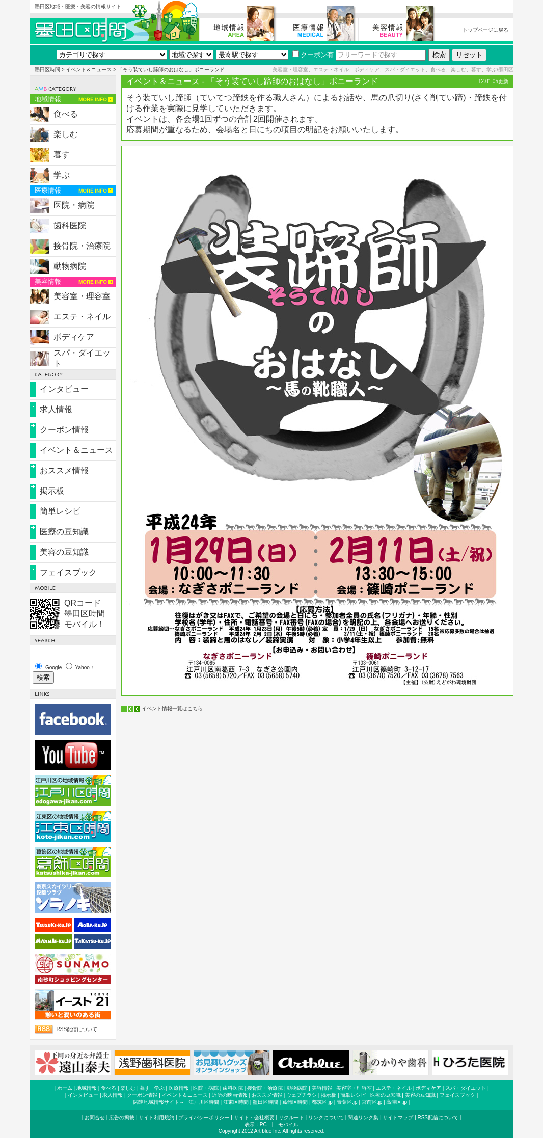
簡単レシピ (60, 511)
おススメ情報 (64, 470)
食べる (65, 114)
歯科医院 (69, 225)
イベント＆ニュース (89, 69)
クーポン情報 (64, 429)
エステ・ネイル (82, 316)
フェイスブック (68, 572)
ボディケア (73, 337)
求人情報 (56, 409)
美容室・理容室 (82, 296)
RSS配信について (77, 1029)
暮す (61, 154)
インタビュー (64, 389)
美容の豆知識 (64, 552)
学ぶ (61, 175)
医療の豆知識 (64, 531)
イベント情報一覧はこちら (172, 708)
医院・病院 (73, 205)
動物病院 (69, 266)
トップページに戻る (485, 30)
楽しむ (65, 134)
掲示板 (52, 490)
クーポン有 (313, 55)
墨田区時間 (47, 69)
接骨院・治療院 (82, 245)
